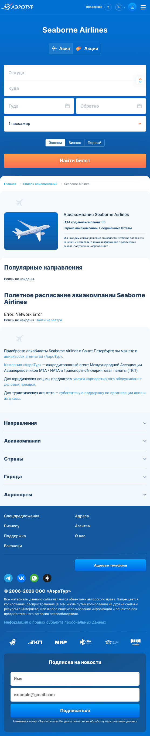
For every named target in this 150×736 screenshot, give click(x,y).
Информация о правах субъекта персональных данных (55, 622)
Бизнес (75, 143)
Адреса (82, 516)
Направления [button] (75, 423)
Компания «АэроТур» (22, 365)
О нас (80, 536)
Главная (10, 184)
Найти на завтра (49, 320)
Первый (94, 143)
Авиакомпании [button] (75, 441)
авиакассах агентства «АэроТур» (33, 357)
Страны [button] (75, 459)
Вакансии (13, 546)
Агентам (83, 526)
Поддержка (15, 536)
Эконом (55, 143)
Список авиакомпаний (40, 184)
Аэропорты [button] (75, 495)
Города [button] (75, 477)
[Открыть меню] (143, 7)
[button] (99, 7)
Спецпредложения (21, 516)
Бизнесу (11, 526)
